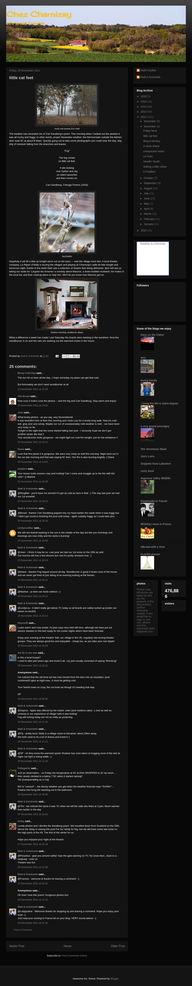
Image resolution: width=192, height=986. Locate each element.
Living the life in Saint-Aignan (159, 403)
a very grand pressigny (155, 426)
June (147, 198)
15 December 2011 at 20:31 (33, 883)
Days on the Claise (152, 334)
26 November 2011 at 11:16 (33, 721)
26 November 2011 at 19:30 (33, 794)
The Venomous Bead (153, 449)
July (146, 193)
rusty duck (147, 470)
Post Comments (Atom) (74, 955)
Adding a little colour (155, 166)
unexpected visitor (153, 151)
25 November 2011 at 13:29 (33, 389)
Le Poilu (148, 156)
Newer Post (16, 946)
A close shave (151, 146)
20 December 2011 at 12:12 (33, 899)
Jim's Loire (147, 456)
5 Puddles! (149, 171)
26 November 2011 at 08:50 (33, 698)
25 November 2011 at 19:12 (33, 596)
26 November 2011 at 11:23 (33, 761)
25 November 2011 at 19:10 (33, 560)
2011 (144, 116)
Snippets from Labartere (156, 463)
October (149, 178)
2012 (144, 111)
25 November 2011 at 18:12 (33, 501)
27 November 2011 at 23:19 (33, 844)
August (148, 188)
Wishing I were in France (156, 524)
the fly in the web (27, 652)
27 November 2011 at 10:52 (33, 814)
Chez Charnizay (38, 14)
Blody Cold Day (27, 373)
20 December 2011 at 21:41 (33, 922)
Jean (20, 412)
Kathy (21, 821)
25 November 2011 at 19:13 (33, 615)
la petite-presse (150, 554)
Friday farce (150, 130)
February (149, 219)
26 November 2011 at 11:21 (33, 741)
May (146, 203)
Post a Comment (23, 929)
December (150, 121)
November (150, 126)
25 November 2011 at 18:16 (33, 520)
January (149, 224)
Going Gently (149, 380)
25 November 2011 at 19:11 (33, 579)
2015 (144, 96)
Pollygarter (24, 768)
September (150, 183)
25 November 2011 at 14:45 (33, 461)
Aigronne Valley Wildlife (155, 478)
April (147, 208)
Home (68, 946)
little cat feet (150, 135)
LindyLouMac (25, 527)
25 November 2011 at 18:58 (33, 540)
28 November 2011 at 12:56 (33, 867)
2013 (144, 106)
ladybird (22, 468)
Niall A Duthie (148, 70)
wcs (143, 357)
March (148, 213)
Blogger (114, 978)
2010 (144, 230)
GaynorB (23, 622)
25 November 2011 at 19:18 (33, 645)
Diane (21, 449)
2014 (144, 101)
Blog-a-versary (151, 141)
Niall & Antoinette (28, 488)
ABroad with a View (153, 546)
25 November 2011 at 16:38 (33, 481)
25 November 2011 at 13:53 (33, 405)
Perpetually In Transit (154, 501)
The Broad (24, 396)
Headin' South (151, 161)
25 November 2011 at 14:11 (33, 442)
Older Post (118, 946)
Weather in (146, 243)
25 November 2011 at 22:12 (33, 665)
